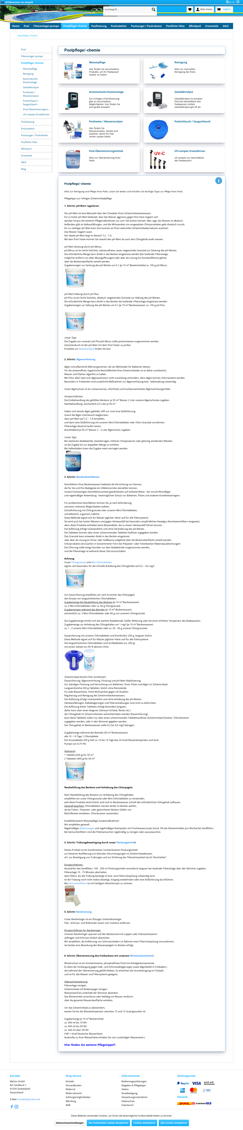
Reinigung (28, 73)
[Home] (16, 26)
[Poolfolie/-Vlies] (175, 26)
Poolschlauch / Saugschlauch (31, 102)
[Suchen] (153, 9)
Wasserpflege (30, 68)
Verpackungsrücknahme (134, 1097)
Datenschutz (128, 1101)
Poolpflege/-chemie (32, 62)
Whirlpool (26, 148)
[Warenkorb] (224, 9)
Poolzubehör (28, 128)
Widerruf (70, 1089)
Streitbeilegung (129, 1093)
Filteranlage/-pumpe (32, 56)
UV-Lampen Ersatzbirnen (36, 114)
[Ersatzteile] (212, 26)
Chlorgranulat (78, 562)
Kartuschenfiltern (77, 883)
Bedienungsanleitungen (134, 1081)
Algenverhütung (85, 359)
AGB (68, 1104)
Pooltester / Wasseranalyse (31, 94)
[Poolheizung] (99, 26)
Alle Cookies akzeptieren (174, 1122)
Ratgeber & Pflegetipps (134, 1085)
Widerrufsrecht (74, 1093)
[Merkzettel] (190, 9)
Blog (23, 168)
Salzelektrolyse (31, 87)
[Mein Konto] (204, 9)
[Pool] (26, 26)
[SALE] (226, 26)
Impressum (128, 1104)
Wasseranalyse (87, 348)
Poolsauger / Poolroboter (34, 135)
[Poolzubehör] (119, 26)
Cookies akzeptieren (144, 1122)
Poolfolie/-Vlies (29, 142)
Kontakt (70, 1081)
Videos (125, 1089)
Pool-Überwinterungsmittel (37, 109)
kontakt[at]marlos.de (29, 1099)
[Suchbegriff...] (130, 9)
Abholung (71, 1101)
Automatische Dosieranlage (30, 80)
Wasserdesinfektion (87, 476)
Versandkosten (74, 1085)
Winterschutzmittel (141, 955)
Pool (23, 49)
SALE (23, 162)
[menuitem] (231, 2)
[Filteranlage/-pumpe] (46, 26)
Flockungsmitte (125, 842)
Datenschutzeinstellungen (70, 1122)
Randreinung (83, 911)
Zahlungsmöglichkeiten (78, 1097)
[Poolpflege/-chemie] (75, 26)
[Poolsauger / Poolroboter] (146, 26)
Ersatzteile (26, 155)
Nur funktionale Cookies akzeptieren (108, 1122)
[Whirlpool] (195, 26)
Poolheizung (27, 121)
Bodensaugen (87, 828)
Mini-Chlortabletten (101, 562)
